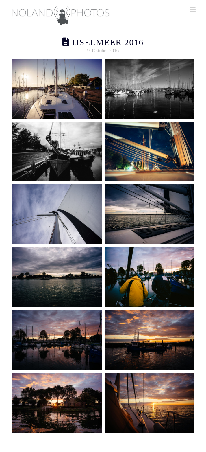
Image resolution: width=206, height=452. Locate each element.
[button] (193, 9)
